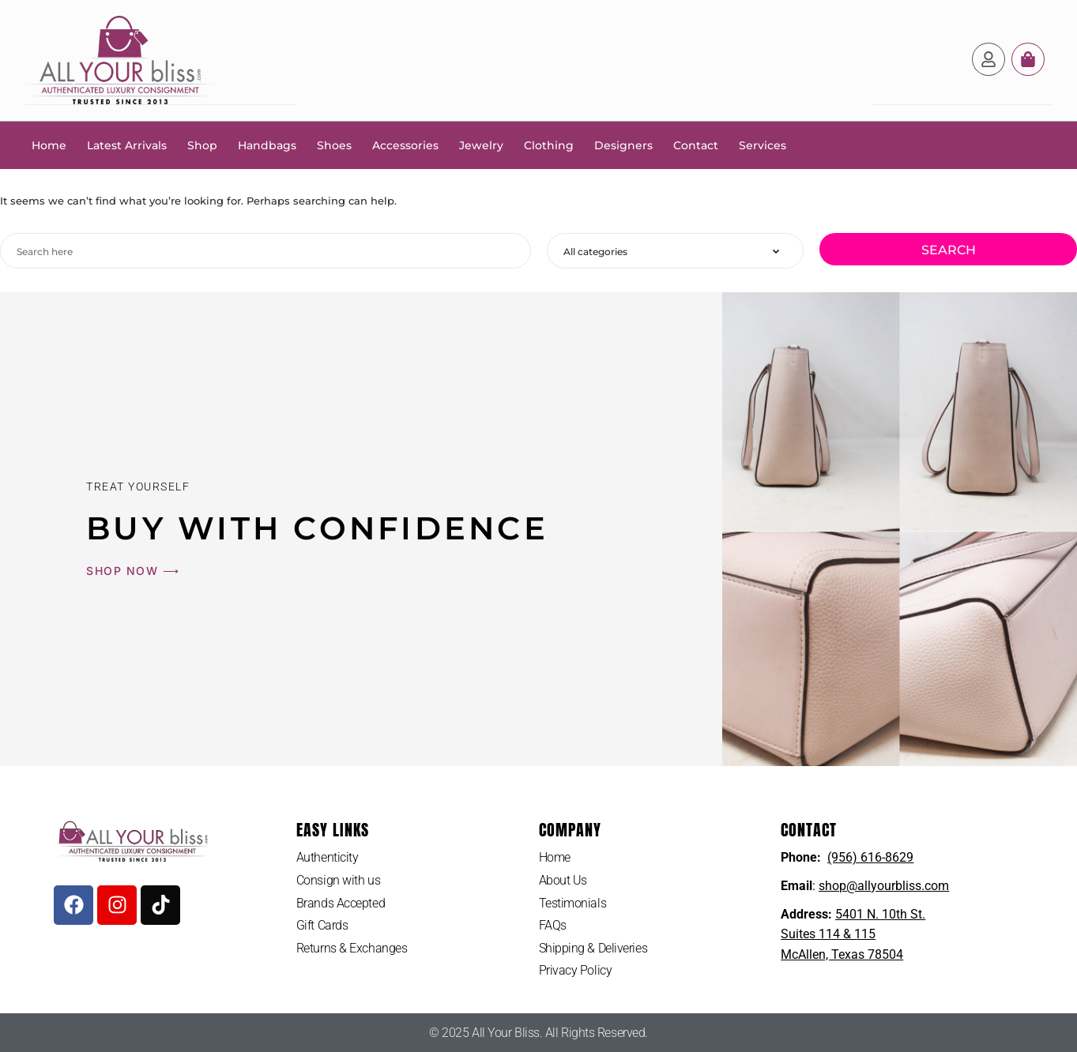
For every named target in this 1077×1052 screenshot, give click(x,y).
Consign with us (338, 879)
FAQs (553, 924)
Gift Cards (322, 924)
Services (762, 144)
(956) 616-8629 (870, 856)
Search (948, 249)
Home (49, 144)
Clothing (549, 144)
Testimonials (573, 902)
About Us (563, 879)
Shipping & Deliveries (593, 947)
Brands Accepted (340, 902)
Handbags (267, 144)
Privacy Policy (575, 969)
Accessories (405, 144)
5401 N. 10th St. (880, 913)
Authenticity (327, 856)
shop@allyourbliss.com (884, 884)
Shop (202, 144)
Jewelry (481, 144)
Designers (623, 144)
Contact (695, 144)
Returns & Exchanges (351, 947)
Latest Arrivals (127, 144)
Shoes (334, 144)
